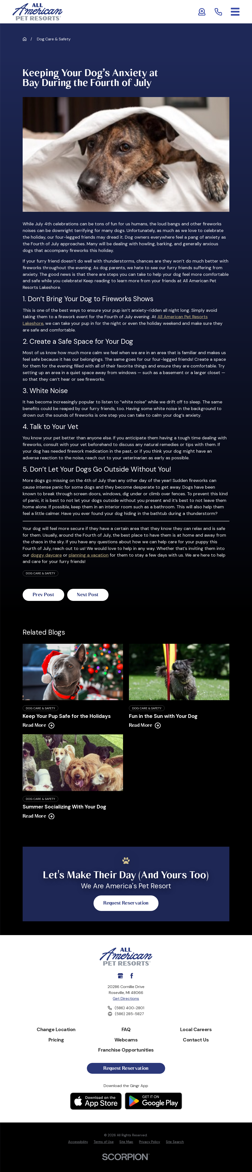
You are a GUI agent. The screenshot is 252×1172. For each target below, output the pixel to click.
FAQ (126, 1029)
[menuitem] (78, 1142)
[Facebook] (131, 976)
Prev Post (44, 595)
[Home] (38, 11)
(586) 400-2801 (129, 1008)
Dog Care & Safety (40, 573)
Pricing (56, 1040)
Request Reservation (125, 903)
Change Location (56, 1029)
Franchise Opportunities (126, 1050)
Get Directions (126, 998)
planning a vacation (89, 555)
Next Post (91, 595)
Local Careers (196, 1029)
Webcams (126, 1040)
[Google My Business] (120, 976)
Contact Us (196, 1040)
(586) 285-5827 (129, 1014)
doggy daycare (46, 555)
